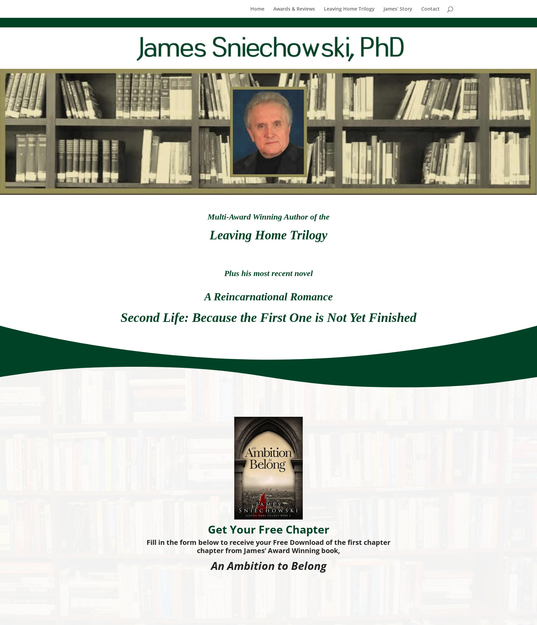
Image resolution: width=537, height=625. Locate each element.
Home (257, 9)
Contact (430, 9)
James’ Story (398, 9)
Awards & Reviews (294, 9)
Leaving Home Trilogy (349, 9)
